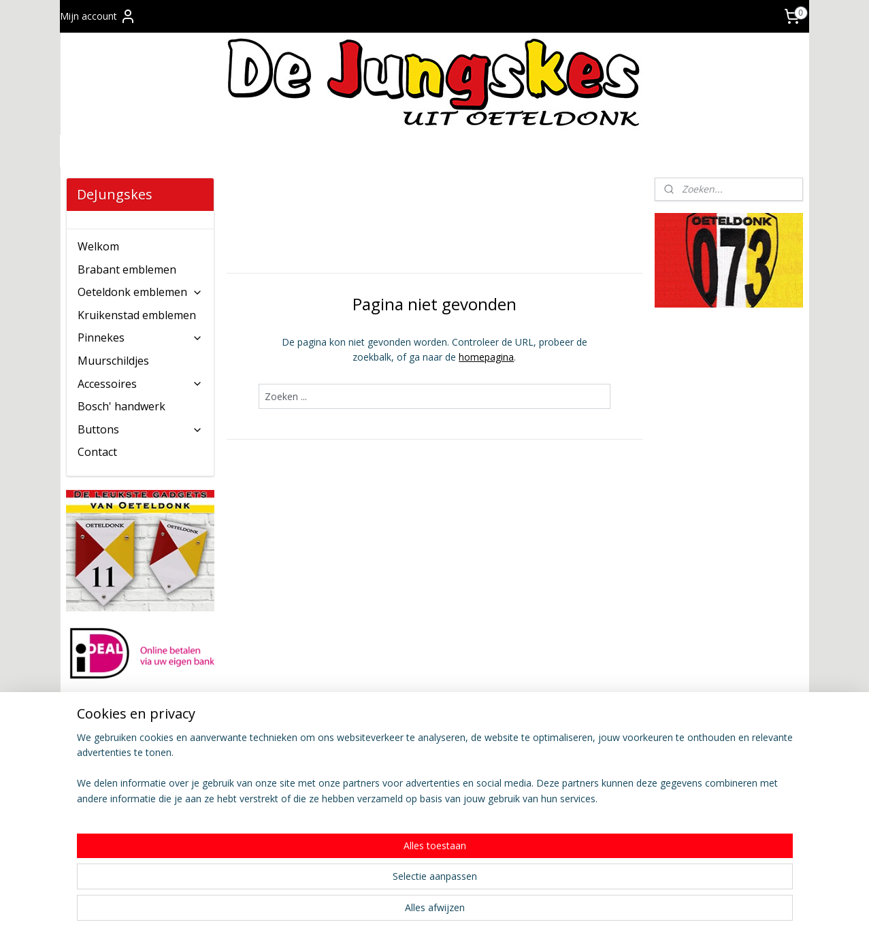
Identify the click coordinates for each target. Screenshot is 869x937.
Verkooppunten (399, 780)
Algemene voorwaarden (418, 750)
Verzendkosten (248, 780)
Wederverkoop (397, 795)
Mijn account (98, 16)
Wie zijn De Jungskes (560, 750)
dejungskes (698, 725)
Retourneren (243, 841)
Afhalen (232, 826)
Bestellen (236, 765)
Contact (97, 451)
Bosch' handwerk (121, 406)
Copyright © (541, 780)
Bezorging (238, 810)
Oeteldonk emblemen (140, 291)
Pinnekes (140, 337)
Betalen (233, 795)
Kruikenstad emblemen (137, 315)
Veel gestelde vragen (261, 857)
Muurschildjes (113, 360)
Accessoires (140, 383)
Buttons (140, 429)
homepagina (486, 356)
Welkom (98, 246)
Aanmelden (102, 797)
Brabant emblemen (127, 269)
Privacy (530, 765)
